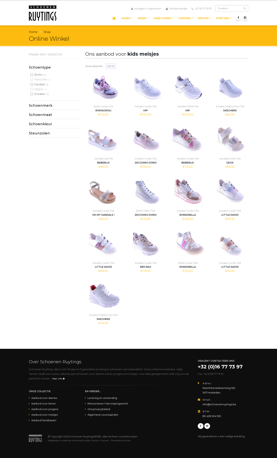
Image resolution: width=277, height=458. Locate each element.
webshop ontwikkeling (74, 440)
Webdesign (53, 440)
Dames (125, 18)
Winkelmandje (176, 8)
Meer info (58, 378)
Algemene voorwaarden (103, 414)
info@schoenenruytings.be (219, 404)
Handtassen (162, 18)
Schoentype (40, 67)
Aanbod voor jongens (44, 409)
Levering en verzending (102, 398)
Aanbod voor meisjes (44, 414)
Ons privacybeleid (99, 409)
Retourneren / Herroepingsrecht (108, 403)
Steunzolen (39, 133)
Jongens (184, 18)
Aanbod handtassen (43, 420)
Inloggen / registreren (146, 8)
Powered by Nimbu (121, 440)
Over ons (222, 18)
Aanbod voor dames (44, 398)
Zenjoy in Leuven (100, 440)
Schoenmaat (40, 115)
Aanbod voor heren (43, 403)
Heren (142, 18)
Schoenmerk (40, 105)
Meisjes (203, 18)
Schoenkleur (40, 124)
